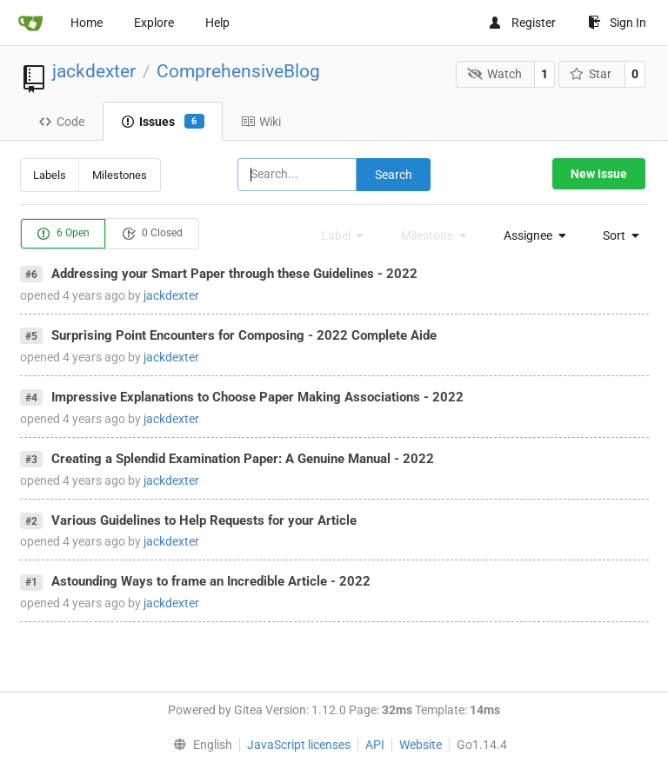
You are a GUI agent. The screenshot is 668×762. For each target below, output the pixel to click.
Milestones (119, 175)
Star (591, 74)
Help (217, 23)
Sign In (617, 23)
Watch (494, 74)
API (374, 745)
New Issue (599, 174)
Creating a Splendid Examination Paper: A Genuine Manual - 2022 (242, 459)
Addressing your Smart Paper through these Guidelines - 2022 (234, 274)
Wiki (261, 122)
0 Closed (152, 234)
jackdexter (94, 71)
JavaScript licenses (299, 745)
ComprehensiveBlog (238, 71)
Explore (154, 23)
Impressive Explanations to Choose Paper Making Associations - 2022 (257, 397)
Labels (49, 175)
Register (522, 23)
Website (420, 745)
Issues (162, 121)
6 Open (63, 234)
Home (86, 23)
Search (393, 175)
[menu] (529, 235)
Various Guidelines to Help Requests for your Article (204, 520)
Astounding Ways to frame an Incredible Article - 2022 (211, 581)
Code (61, 122)
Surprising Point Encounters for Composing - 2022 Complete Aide (244, 335)
